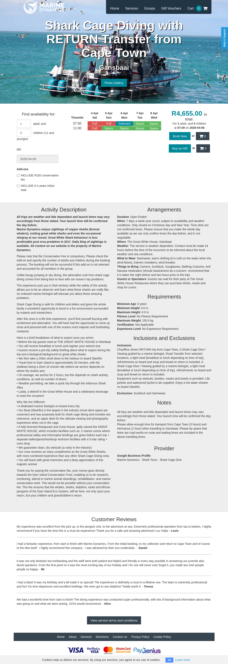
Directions (102, 637)
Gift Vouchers (171, 8)
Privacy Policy (140, 637)
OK (169, 660)
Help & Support (224, 38)
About (72, 637)
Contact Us (120, 637)
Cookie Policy (162, 637)
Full (94, 123)
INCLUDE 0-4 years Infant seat (36, 188)
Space (140, 123)
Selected (124, 123)
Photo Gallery (114, 83)
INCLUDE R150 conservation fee (38, 177)
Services (131, 8)
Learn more (182, 660)
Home (114, 8)
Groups (149, 8)
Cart (197, 8)
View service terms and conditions (114, 620)
